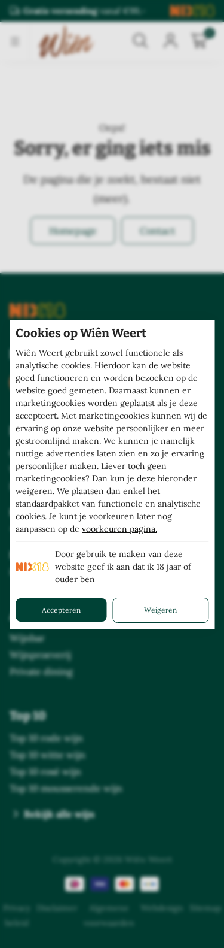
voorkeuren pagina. (119, 528)
